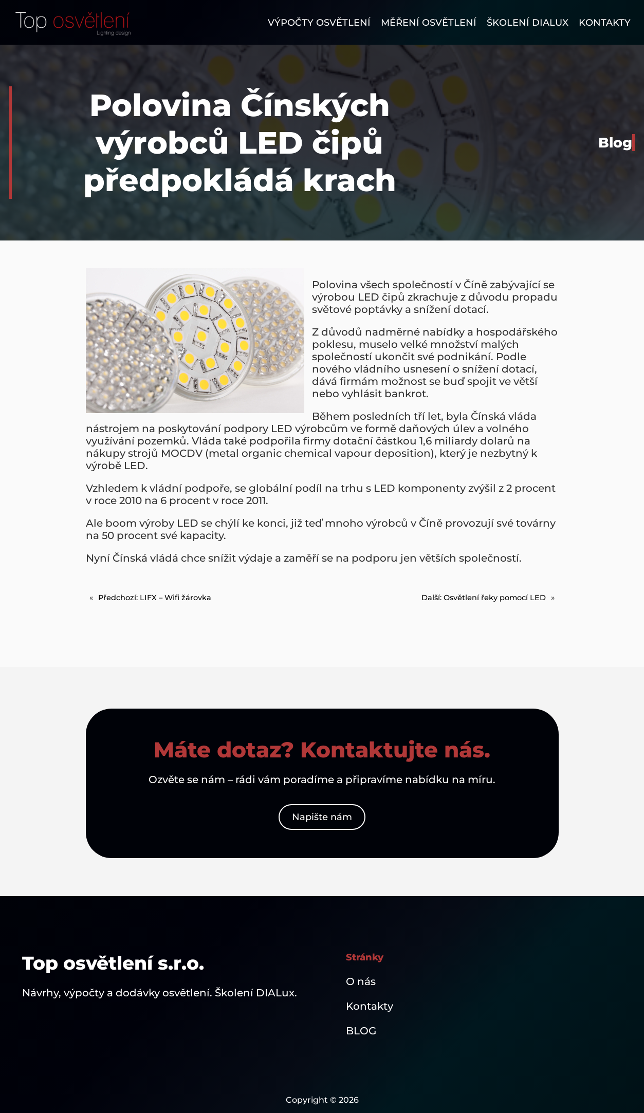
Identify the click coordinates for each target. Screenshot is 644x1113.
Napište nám (322, 817)
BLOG (361, 1031)
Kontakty (369, 1006)
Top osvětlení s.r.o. (113, 963)
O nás (361, 981)
